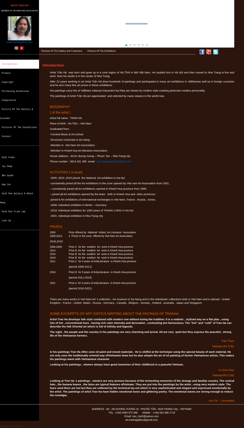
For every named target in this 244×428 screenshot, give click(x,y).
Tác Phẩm (7, 166)
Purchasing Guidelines (15, 91)
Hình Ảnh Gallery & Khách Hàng (16, 198)
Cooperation (9, 100)
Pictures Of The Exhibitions (19, 127)
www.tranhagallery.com (20, 42)
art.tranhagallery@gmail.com (114, 161)
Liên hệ (6, 220)
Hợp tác (6, 184)
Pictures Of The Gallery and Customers (61, 51)
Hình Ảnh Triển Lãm (13, 211)
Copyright (8, 82)
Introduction (9, 64)
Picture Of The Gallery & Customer (16, 114)
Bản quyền (8, 175)
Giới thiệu (8, 157)
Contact (6, 136)
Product (6, 73)
